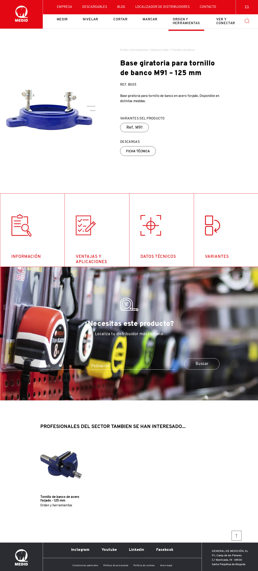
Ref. (134, 127)
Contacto (208, 7)
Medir (62, 20)
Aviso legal (166, 565)
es (247, 7)
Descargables (94, 7)
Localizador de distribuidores (162, 7)
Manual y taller (160, 50)
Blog (121, 7)
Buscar (202, 364)
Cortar (120, 20)
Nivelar (90, 20)
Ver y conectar (225, 21)
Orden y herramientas (186, 21)
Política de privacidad (115, 565)
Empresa (64, 7)
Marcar (150, 20)
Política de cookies (144, 565)
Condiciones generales (85, 565)
